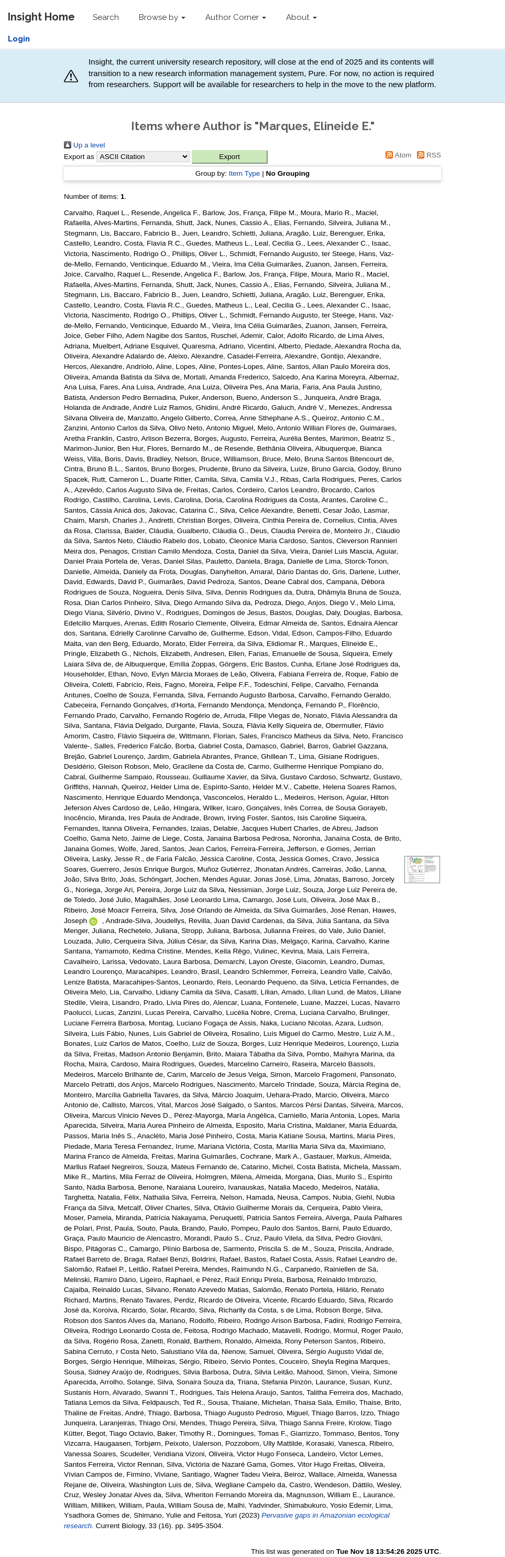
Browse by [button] (162, 17)
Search (106, 17)
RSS (427, 155)
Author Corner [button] (235, 17)
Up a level (84, 145)
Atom (397, 155)
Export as (79, 157)
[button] (230, 157)
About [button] (301, 17)
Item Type (244, 173)
